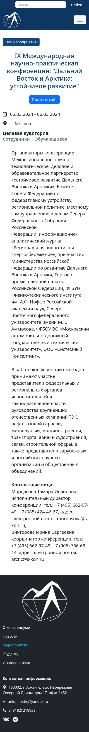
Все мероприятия (21, 42)
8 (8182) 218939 (22, 710)
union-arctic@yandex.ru (28, 701)
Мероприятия (15, 645)
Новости (10, 636)
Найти (76, 4)
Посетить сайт (44, 99)
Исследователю (16, 662)
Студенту (10, 653)
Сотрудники (16, 139)
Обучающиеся (50, 139)
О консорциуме (16, 627)
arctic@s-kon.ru (27, 559)
